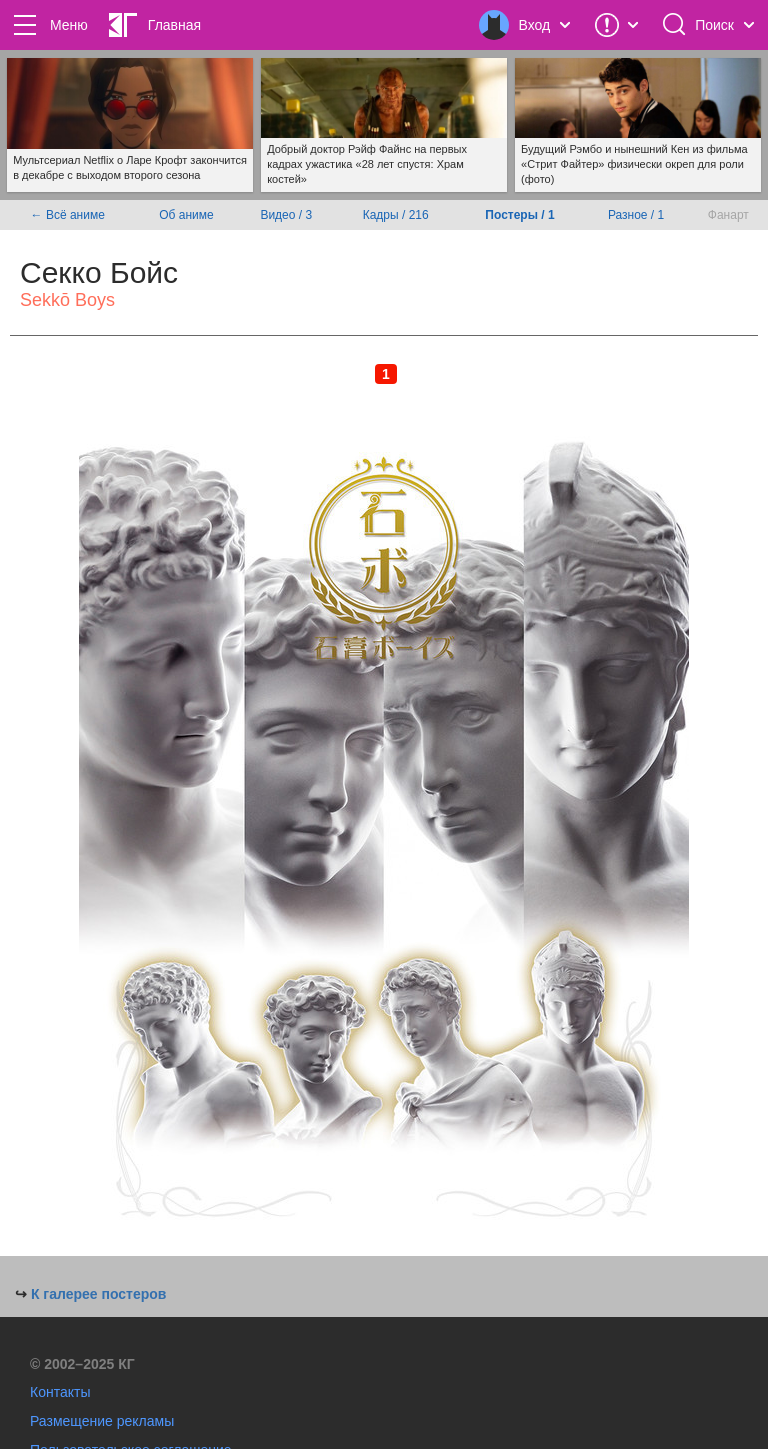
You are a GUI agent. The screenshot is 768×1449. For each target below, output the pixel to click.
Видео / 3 (286, 215)
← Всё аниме (68, 215)
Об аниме (186, 215)
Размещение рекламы (102, 1421)
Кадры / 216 (396, 215)
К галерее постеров (99, 1294)
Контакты (60, 1392)
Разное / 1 (636, 215)
